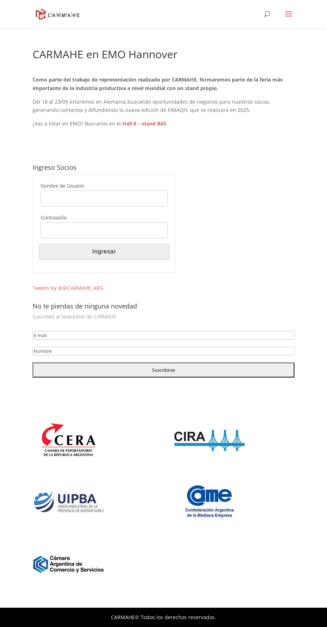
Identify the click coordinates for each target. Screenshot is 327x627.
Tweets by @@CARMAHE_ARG (68, 288)
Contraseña (53, 218)
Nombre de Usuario (62, 186)
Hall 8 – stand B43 (144, 123)
